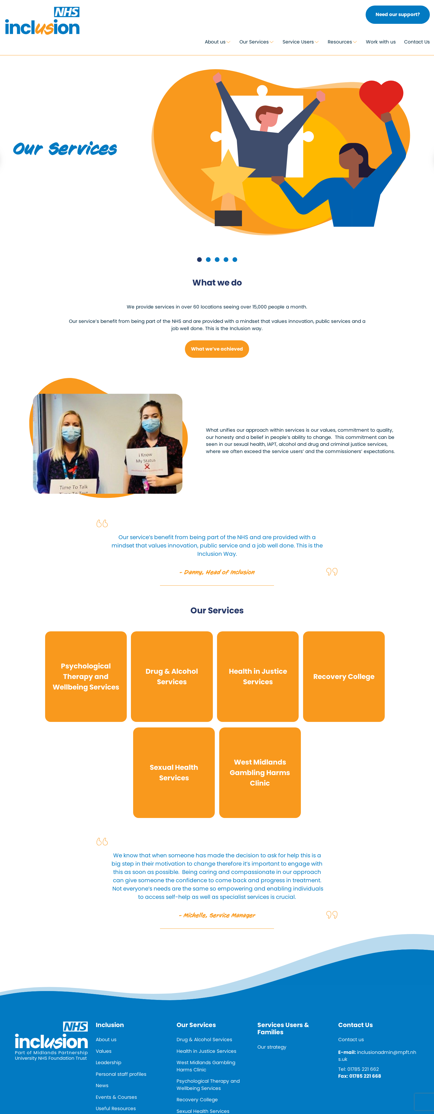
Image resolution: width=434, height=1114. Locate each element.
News (102, 1085)
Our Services (254, 41)
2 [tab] (208, 259)
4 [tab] (226, 259)
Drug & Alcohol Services (204, 1039)
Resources (340, 41)
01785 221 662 (363, 1069)
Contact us (351, 1039)
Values (104, 1051)
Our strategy (271, 1047)
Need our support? (398, 14)
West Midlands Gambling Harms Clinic (206, 1066)
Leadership (108, 1062)
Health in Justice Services (206, 1051)
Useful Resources (116, 1108)
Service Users (298, 41)
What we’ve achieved (217, 349)
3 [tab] (217, 259)
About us (215, 41)
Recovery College (197, 1099)
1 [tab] (199, 259)
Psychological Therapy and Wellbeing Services (208, 1085)
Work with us (381, 41)
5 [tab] (234, 259)
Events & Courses (116, 1097)
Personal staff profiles (121, 1074)
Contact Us (417, 41)
